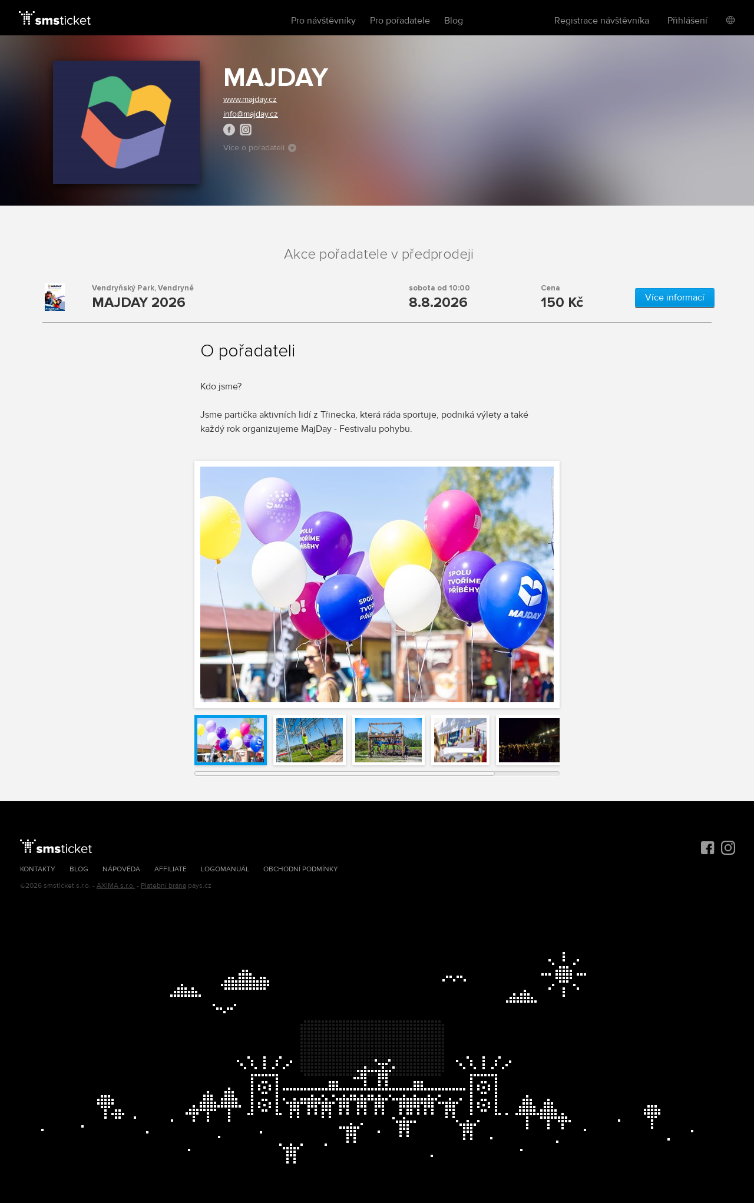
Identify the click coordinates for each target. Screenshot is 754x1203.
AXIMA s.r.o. (116, 885)
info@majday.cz (250, 114)
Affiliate (170, 869)
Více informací (675, 297)
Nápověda (121, 869)
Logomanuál (225, 869)
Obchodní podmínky (300, 869)
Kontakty (37, 869)
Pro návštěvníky (323, 21)
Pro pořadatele (400, 21)
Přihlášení (687, 21)
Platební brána (163, 885)
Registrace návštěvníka (601, 21)
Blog (453, 21)
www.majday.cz (250, 99)
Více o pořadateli (259, 148)
